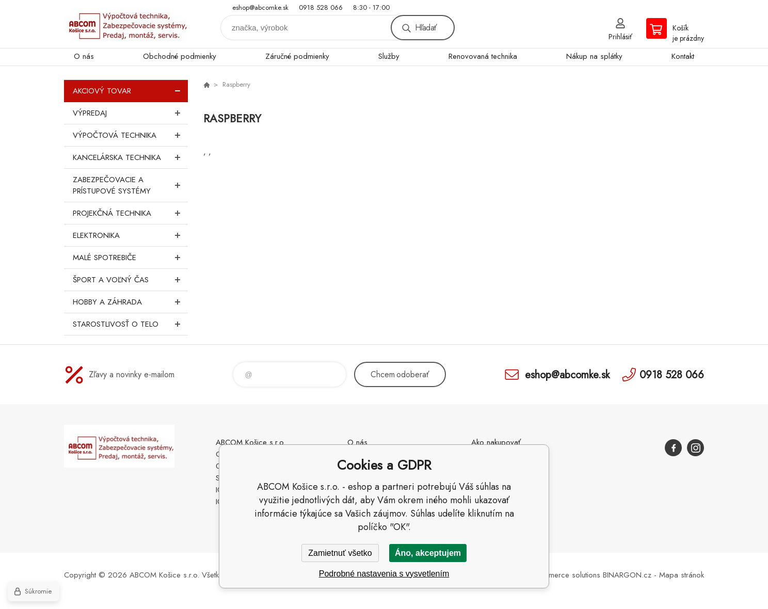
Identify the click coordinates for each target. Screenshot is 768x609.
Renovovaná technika (483, 56)
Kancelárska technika (130, 157)
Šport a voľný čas (130, 280)
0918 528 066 (321, 7)
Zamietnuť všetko (340, 553)
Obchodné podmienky (179, 56)
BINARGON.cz (627, 575)
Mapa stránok (681, 575)
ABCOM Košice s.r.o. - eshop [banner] (126, 24)
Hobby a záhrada (130, 302)
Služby (388, 56)
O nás (84, 56)
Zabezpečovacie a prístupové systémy (130, 185)
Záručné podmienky (297, 56)
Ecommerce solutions (565, 575)
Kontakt (682, 56)
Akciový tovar (130, 91)
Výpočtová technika (130, 135)
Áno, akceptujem (428, 553)
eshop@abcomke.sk (260, 7)
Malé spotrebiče (130, 257)
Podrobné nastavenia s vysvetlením (384, 573)
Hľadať (426, 28)
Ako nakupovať (496, 442)
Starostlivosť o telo (130, 324)
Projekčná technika (130, 213)
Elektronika (130, 235)
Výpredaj (130, 113)
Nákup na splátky (594, 56)
